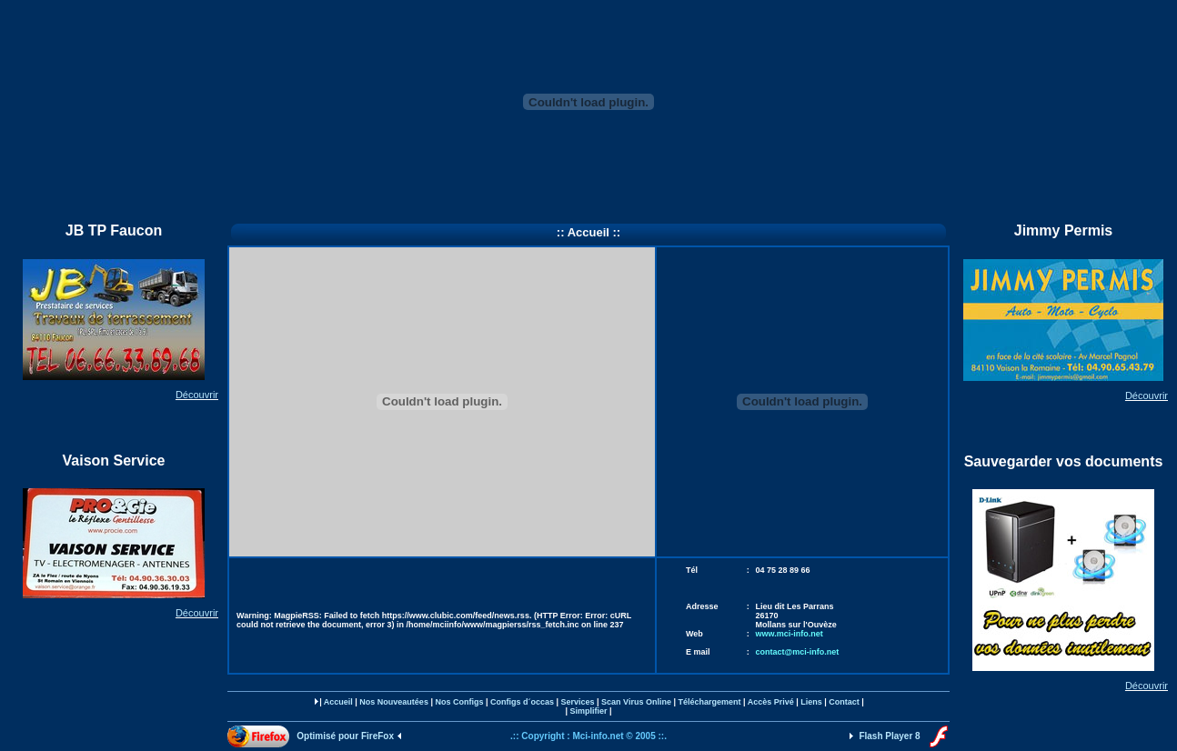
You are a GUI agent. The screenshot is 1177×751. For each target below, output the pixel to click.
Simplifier (588, 711)
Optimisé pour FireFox (346, 736)
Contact (844, 701)
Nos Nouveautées (393, 701)
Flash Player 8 (888, 736)
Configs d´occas (522, 701)
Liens (811, 701)
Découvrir (197, 394)
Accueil (338, 701)
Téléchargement (709, 701)
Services (578, 701)
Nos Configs (459, 701)
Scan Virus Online (636, 701)
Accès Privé (771, 701)
